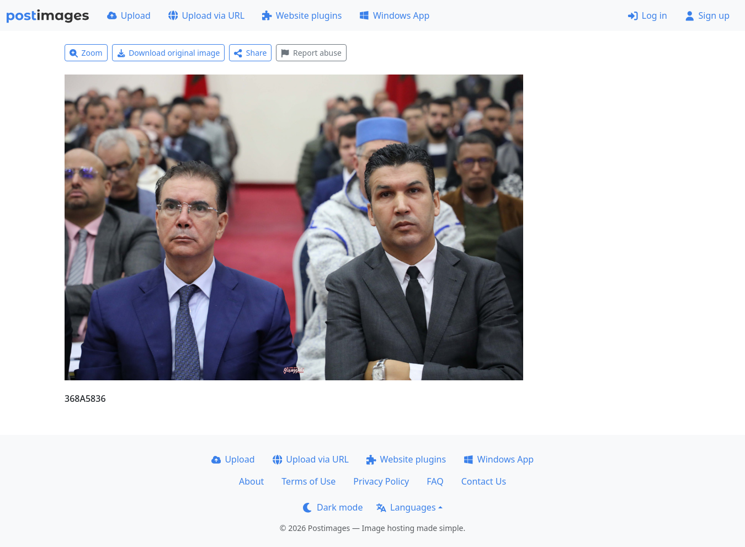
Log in (647, 15)
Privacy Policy (381, 481)
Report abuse (311, 52)
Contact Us (483, 481)
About (251, 481)
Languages (405, 507)
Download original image (168, 52)
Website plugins (302, 15)
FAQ (435, 481)
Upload (129, 15)
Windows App (394, 15)
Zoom (86, 52)
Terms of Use (308, 481)
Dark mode (333, 507)
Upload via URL (206, 15)
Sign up (707, 15)
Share (250, 52)
